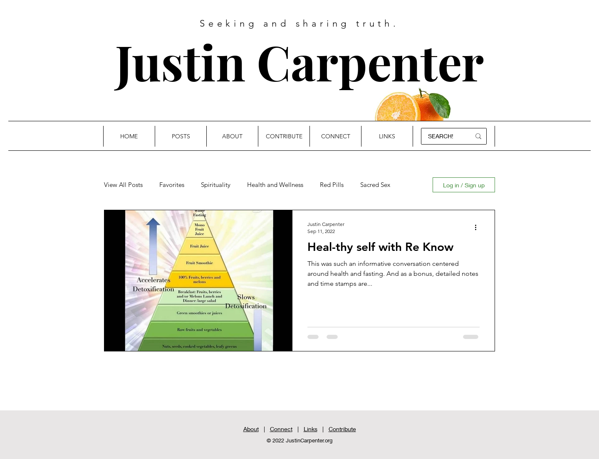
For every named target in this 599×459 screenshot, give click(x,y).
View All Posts (123, 185)
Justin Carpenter (299, 61)
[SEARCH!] (442, 136)
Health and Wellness (275, 185)
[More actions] (478, 227)
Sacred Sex (375, 185)
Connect (281, 428)
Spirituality (215, 185)
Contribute (342, 428)
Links (310, 428)
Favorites (171, 185)
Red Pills (332, 185)
